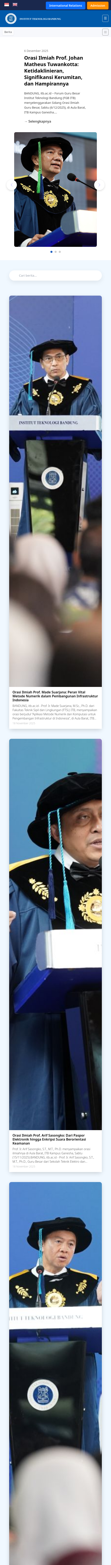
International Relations (65, 6)
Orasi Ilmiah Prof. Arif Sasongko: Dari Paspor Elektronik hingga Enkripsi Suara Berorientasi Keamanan (49, 1139)
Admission (97, 6)
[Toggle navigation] (105, 32)
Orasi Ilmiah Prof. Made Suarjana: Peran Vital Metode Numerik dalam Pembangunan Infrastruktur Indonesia (55, 696)
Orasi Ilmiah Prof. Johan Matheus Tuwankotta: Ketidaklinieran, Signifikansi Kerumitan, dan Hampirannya (53, 70)
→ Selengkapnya (37, 121)
